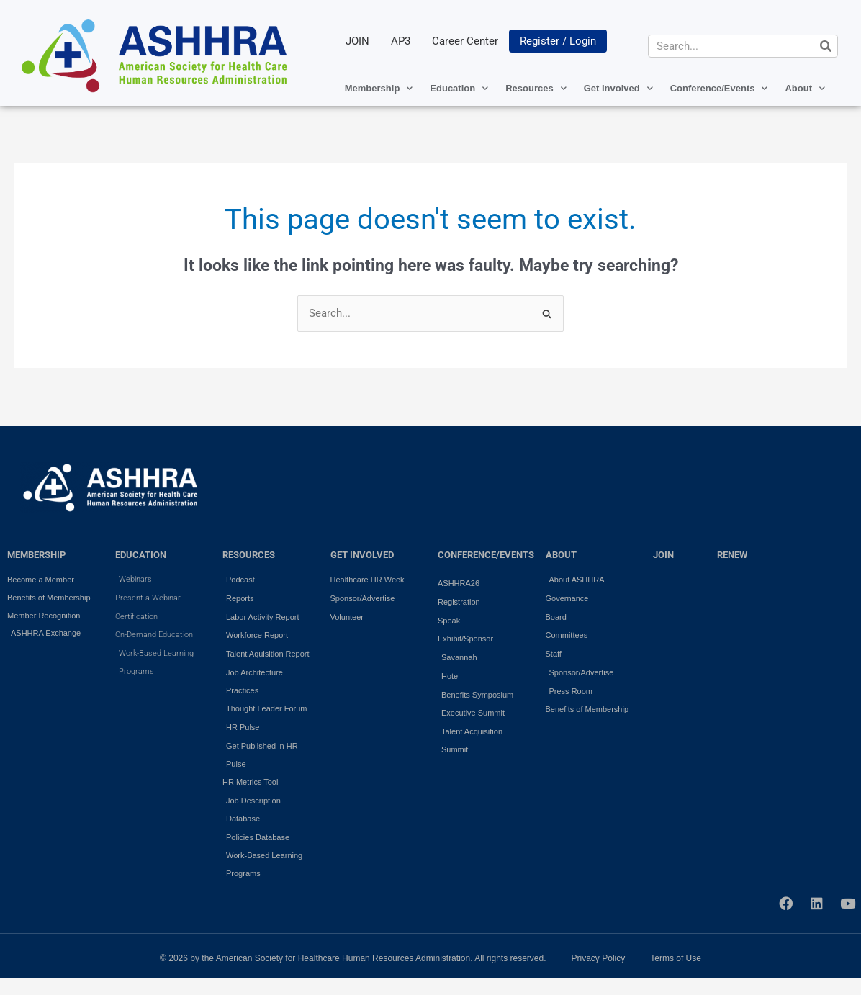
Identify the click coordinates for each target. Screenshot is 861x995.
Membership (379, 88)
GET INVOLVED (362, 554)
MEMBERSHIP (36, 554)
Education (459, 88)
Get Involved (618, 88)
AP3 (400, 41)
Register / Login (558, 41)
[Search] (825, 46)
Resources (535, 88)
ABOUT (561, 554)
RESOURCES (248, 554)
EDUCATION (140, 554)
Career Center (465, 41)
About (805, 88)
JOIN (357, 41)
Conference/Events (719, 88)
